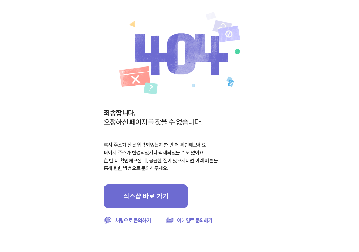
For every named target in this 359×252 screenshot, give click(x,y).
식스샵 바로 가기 (146, 196)
